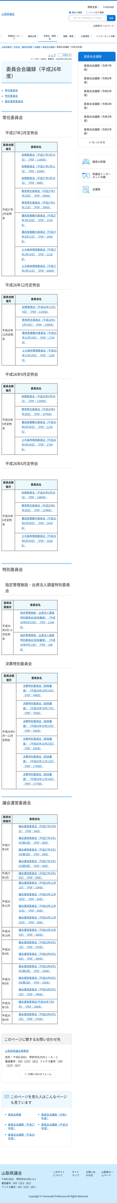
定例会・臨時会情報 (23, 46)
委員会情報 (14, 1114)
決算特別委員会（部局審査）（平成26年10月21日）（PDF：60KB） (39, 726)
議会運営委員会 (14, 101)
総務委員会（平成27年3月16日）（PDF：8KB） (38, 180)
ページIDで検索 (97, 12)
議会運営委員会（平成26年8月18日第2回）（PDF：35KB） (37, 980)
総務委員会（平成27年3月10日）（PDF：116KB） (38, 157)
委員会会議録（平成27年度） (21, 1126)
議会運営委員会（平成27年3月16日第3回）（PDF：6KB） (37, 863)
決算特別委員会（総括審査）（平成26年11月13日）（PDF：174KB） (39, 761)
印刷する (67, 54)
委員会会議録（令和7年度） (98, 67)
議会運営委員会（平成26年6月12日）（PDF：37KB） (37, 1016)
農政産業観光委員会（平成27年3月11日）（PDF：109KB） (39, 236)
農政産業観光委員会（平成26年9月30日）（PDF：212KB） (39, 427)
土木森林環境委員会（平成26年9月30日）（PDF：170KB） (39, 444)
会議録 (37, 46)
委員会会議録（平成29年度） (21, 1136)
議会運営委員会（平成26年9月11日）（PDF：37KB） (37, 944)
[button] (90, 7)
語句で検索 (77, 12)
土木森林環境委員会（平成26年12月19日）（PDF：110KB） (39, 355)
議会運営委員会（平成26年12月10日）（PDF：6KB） (37, 896)
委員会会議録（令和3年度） (53, 1116)
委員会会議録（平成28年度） (54, 1126)
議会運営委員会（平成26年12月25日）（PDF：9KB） (37, 920)
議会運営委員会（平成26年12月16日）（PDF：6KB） (37, 908)
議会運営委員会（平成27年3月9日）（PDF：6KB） (37, 828)
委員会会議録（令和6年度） (98, 80)
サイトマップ (75, 1173)
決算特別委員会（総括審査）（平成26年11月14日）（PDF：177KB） (39, 779)
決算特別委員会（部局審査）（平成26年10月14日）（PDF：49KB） (39, 690)
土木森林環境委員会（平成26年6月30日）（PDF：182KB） (39, 540)
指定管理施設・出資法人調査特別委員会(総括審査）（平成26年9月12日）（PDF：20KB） (37, 642)
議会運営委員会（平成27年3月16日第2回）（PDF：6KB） (37, 852)
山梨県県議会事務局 (17, 1051)
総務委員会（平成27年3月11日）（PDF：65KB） (38, 168)
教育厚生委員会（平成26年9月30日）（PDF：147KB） (38, 411)
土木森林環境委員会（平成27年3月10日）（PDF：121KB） (39, 254)
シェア (52, 55)
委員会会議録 (48, 46)
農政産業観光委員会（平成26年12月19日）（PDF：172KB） (39, 337)
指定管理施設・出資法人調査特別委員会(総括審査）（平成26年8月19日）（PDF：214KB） (37, 620)
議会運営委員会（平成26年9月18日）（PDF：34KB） (37, 956)
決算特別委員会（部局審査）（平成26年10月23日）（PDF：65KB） (39, 743)
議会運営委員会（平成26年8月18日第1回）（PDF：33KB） (37, 968)
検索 (111, 18)
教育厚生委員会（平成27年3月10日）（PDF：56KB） (38, 193)
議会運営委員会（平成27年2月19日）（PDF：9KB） (37, 875)
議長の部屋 (99, 161)
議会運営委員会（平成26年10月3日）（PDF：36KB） (37, 932)
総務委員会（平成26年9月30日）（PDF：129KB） (38, 398)
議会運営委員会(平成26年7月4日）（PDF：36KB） (36, 1004)
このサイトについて (59, 1173)
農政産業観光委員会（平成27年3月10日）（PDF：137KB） (39, 220)
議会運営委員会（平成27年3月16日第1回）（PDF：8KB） (37, 840)
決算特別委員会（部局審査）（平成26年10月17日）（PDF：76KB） (39, 708)
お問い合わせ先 (90, 1173)
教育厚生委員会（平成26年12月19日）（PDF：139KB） (38, 322)
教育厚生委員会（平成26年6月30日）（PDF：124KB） (38, 507)
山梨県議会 (6, 46)
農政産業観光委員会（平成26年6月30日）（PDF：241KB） (39, 523)
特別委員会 (11, 96)
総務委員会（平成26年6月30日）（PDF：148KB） (38, 495)
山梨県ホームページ (103, 25)
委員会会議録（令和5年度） (98, 93)
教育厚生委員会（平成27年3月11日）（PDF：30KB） (38, 205)
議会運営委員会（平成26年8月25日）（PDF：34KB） (37, 991)
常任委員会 (11, 90)
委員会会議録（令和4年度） (98, 106)
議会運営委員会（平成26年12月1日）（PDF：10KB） (37, 885)
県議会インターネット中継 (101, 175)
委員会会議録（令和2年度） (98, 131)
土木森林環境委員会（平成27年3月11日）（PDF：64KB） (39, 268)
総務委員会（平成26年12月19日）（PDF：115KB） (39, 309)
